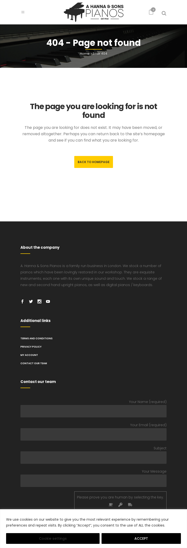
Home (85, 53)
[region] (93, 528)
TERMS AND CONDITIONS (36, 338)
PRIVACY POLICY (31, 347)
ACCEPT (141, 538)
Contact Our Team (33, 363)
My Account (29, 355)
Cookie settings (53, 538)
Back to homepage (94, 162)
